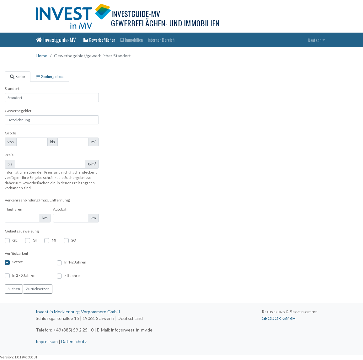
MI (54, 240)
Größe (10, 133)
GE (15, 240)
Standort (12, 88)
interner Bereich (161, 39)
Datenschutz (74, 341)
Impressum (47, 341)
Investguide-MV (56, 39)
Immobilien (131, 39)
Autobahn (61, 209)
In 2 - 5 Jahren (23, 275)
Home (41, 55)
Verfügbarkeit (16, 253)
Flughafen (13, 209)
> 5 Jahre (72, 275)
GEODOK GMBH (279, 318)
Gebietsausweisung (22, 231)
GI (35, 240)
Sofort (17, 261)
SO (73, 240)
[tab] (17, 76)
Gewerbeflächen (99, 39)
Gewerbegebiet (18, 110)
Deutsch (314, 40)
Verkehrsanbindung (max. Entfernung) (37, 200)
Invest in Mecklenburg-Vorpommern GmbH (78, 311)
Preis (9, 155)
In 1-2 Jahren (75, 262)
